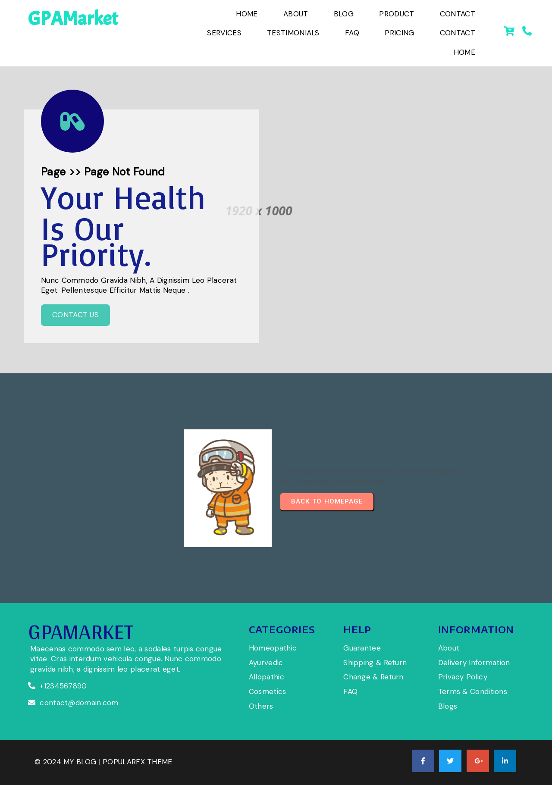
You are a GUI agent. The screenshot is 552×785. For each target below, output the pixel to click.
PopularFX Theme (137, 761)
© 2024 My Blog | (68, 761)
